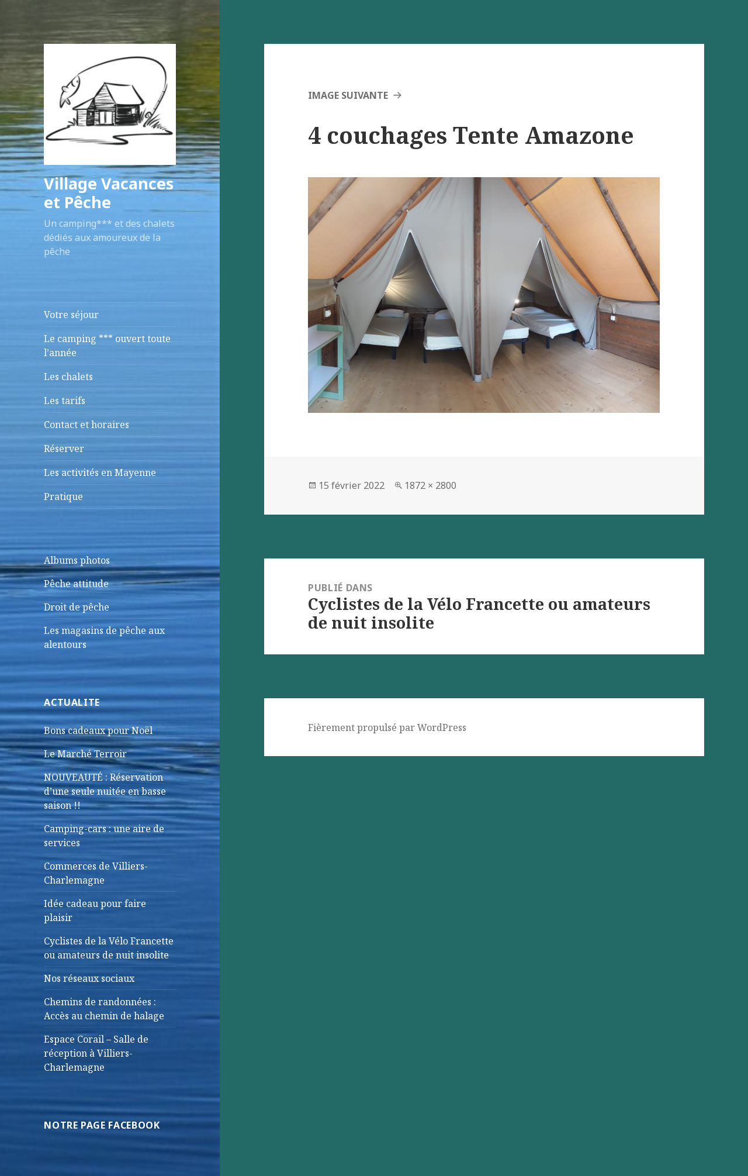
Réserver (64, 448)
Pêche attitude (76, 583)
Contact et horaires (86, 424)
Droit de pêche (76, 607)
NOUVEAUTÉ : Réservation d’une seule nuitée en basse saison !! (105, 791)
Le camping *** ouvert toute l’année (107, 345)
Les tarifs (64, 400)
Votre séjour (71, 314)
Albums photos (77, 560)
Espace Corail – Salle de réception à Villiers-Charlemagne (96, 1053)
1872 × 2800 (430, 485)
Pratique (63, 496)
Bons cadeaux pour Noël (98, 730)
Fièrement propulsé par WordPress (387, 727)
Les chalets (68, 376)
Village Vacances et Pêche (109, 193)
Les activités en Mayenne (100, 472)
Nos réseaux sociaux (89, 978)
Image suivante (348, 95)
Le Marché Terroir (85, 753)
